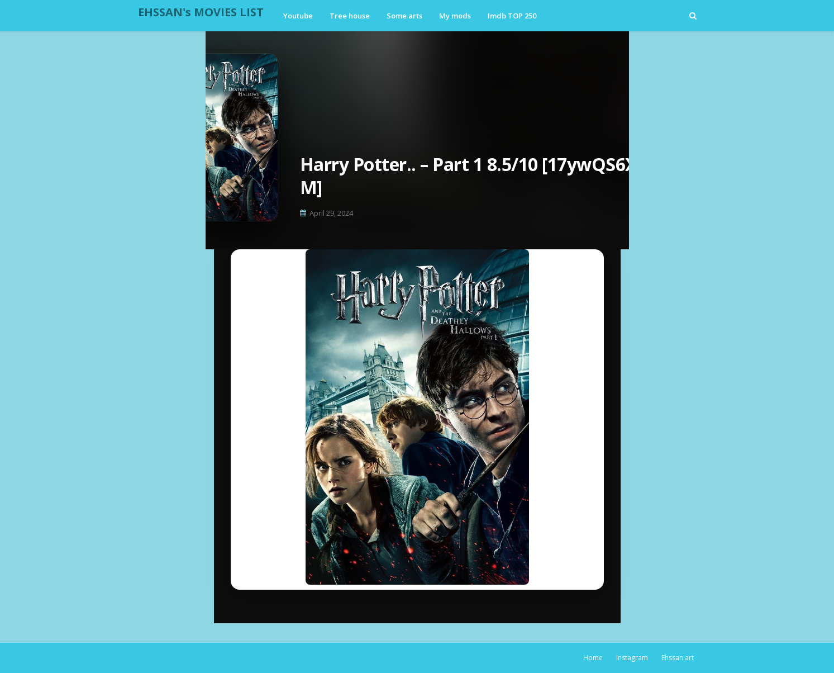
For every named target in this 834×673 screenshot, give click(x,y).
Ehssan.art (677, 657)
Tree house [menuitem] (350, 16)
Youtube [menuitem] (298, 16)
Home (593, 657)
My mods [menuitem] (455, 16)
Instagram (632, 657)
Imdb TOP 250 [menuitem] (512, 16)
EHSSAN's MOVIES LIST (201, 12)
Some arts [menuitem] (404, 16)
